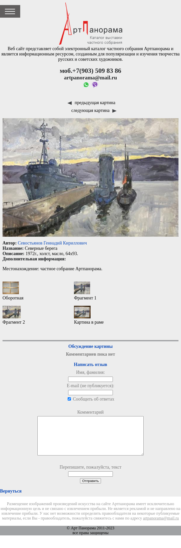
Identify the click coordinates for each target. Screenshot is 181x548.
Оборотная (13, 291)
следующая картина (94, 110)
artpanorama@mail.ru (161, 526)
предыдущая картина (91, 102)
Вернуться (10, 498)
